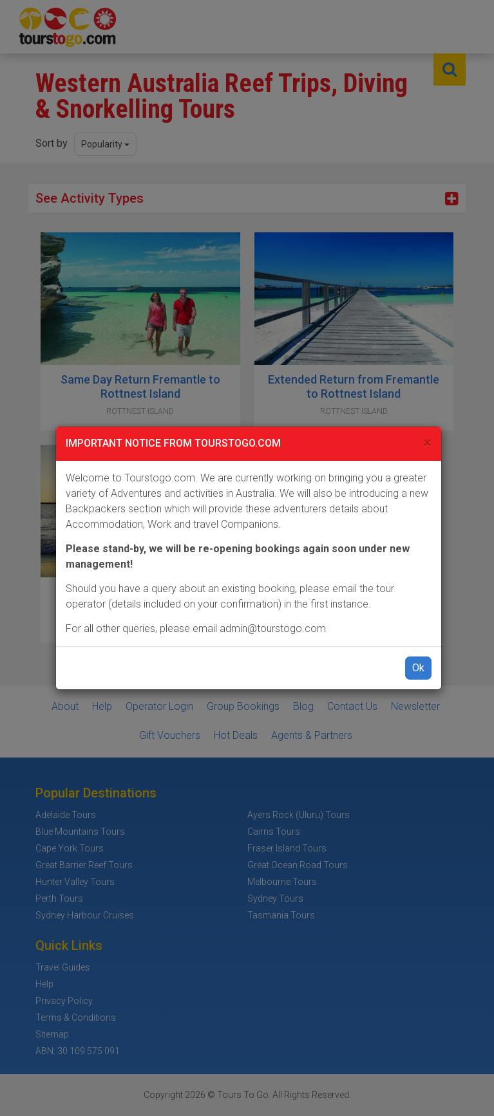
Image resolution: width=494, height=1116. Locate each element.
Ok (418, 668)
